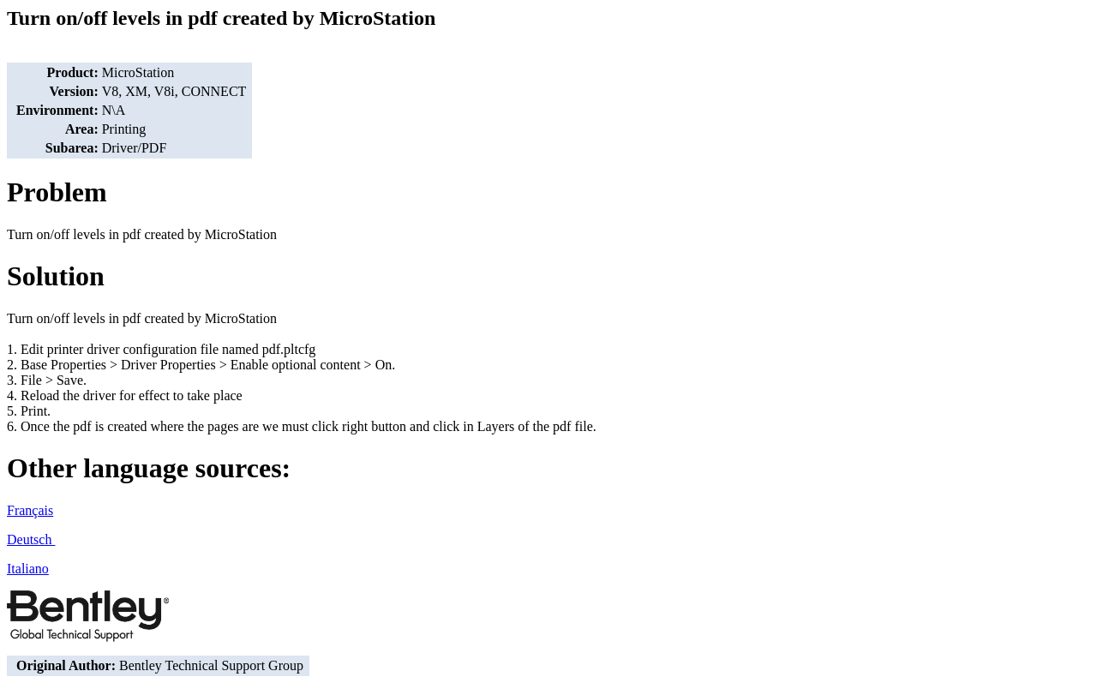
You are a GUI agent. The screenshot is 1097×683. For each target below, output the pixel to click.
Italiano (28, 568)
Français (30, 510)
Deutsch (31, 539)
